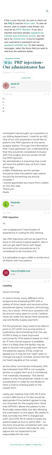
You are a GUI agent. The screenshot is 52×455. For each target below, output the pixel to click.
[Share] (44, 94)
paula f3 (8, 72)
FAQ (10, 23)
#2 (48, 213)
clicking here (19, 39)
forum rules (29, 23)
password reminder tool (15, 45)
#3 (48, 281)
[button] (5, 11)
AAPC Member (23, 29)
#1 (48, 94)
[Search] (47, 11)
